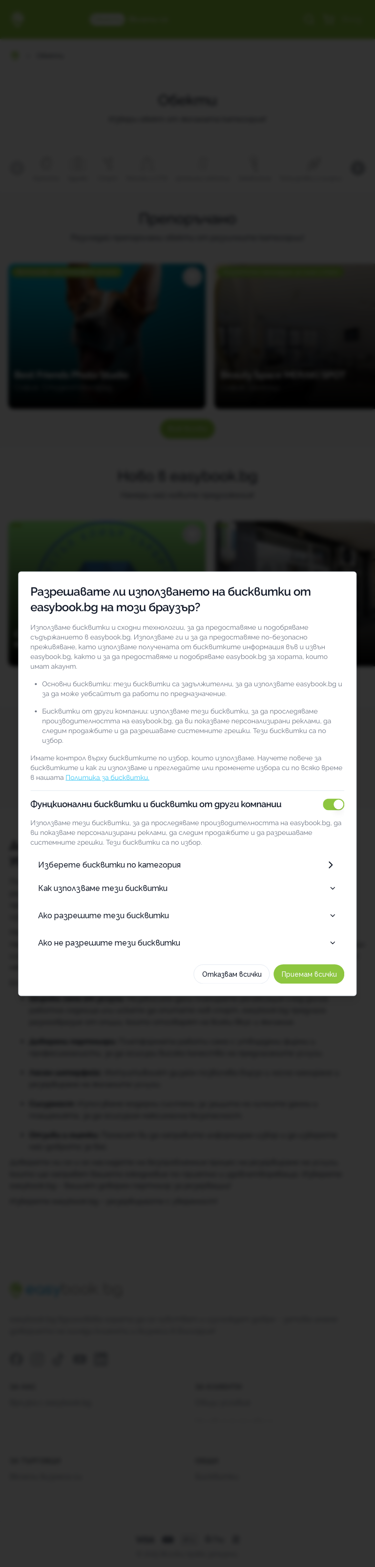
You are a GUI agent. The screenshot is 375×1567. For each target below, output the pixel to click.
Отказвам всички (250, 964)
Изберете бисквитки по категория (187, 855)
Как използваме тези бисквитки (187, 878)
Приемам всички (327, 964)
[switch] (352, 794)
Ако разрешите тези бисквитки (187, 905)
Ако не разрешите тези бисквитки (187, 932)
